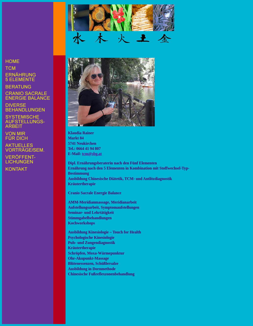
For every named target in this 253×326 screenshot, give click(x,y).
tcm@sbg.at (92, 154)
